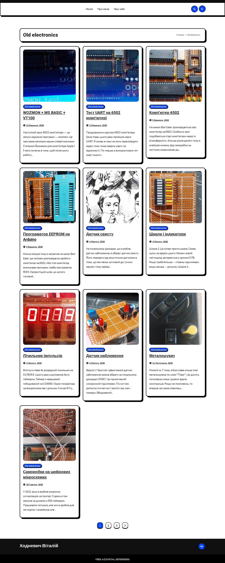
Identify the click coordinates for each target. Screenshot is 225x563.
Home (89, 9)
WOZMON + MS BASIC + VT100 (45, 115)
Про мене (103, 9)
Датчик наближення (106, 355)
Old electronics (32, 106)
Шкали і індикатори (168, 234)
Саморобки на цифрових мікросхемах (48, 474)
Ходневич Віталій (39, 545)
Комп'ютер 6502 (165, 113)
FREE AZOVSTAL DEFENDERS (113, 559)
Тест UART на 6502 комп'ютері (104, 115)
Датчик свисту (100, 234)
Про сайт (119, 9)
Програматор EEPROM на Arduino (47, 236)
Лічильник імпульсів (43, 355)
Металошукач (162, 355)
